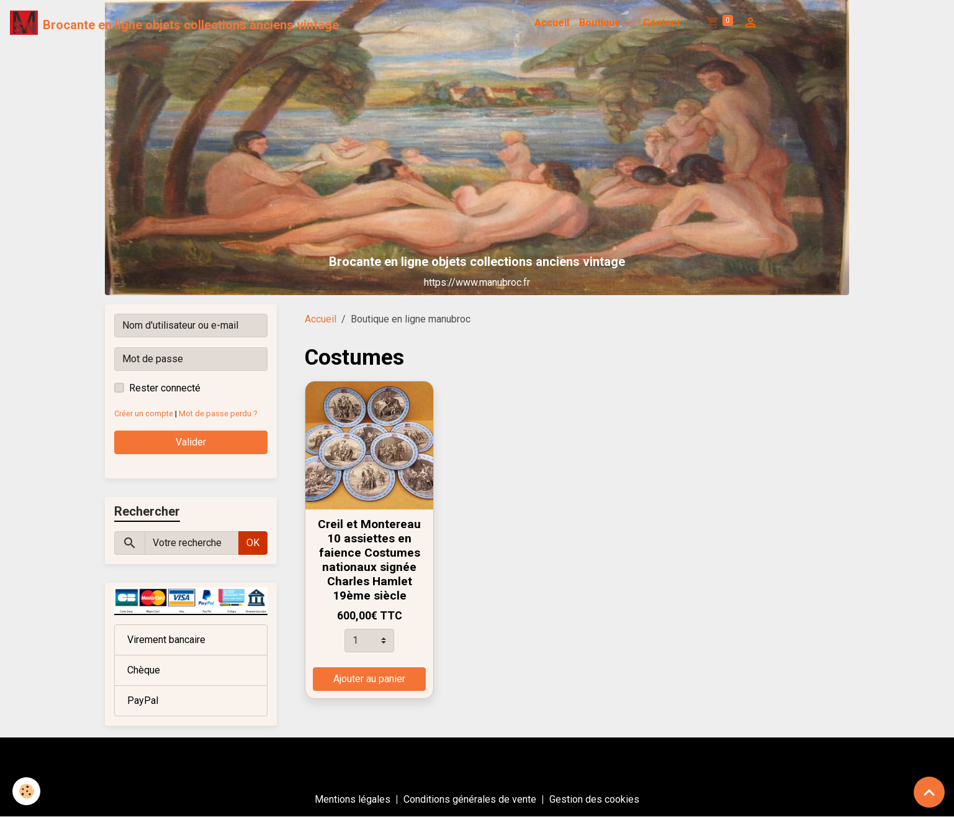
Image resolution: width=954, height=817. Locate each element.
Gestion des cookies (594, 799)
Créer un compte (143, 413)
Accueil (551, 23)
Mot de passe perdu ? (218, 413)
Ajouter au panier (369, 679)
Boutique (601, 23)
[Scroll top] (929, 792)
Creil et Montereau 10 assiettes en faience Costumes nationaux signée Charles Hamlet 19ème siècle (369, 560)
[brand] (174, 23)
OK (252, 543)
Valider (191, 442)
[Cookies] (26, 791)
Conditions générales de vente (469, 799)
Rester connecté (164, 388)
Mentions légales (352, 799)
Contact (661, 23)
